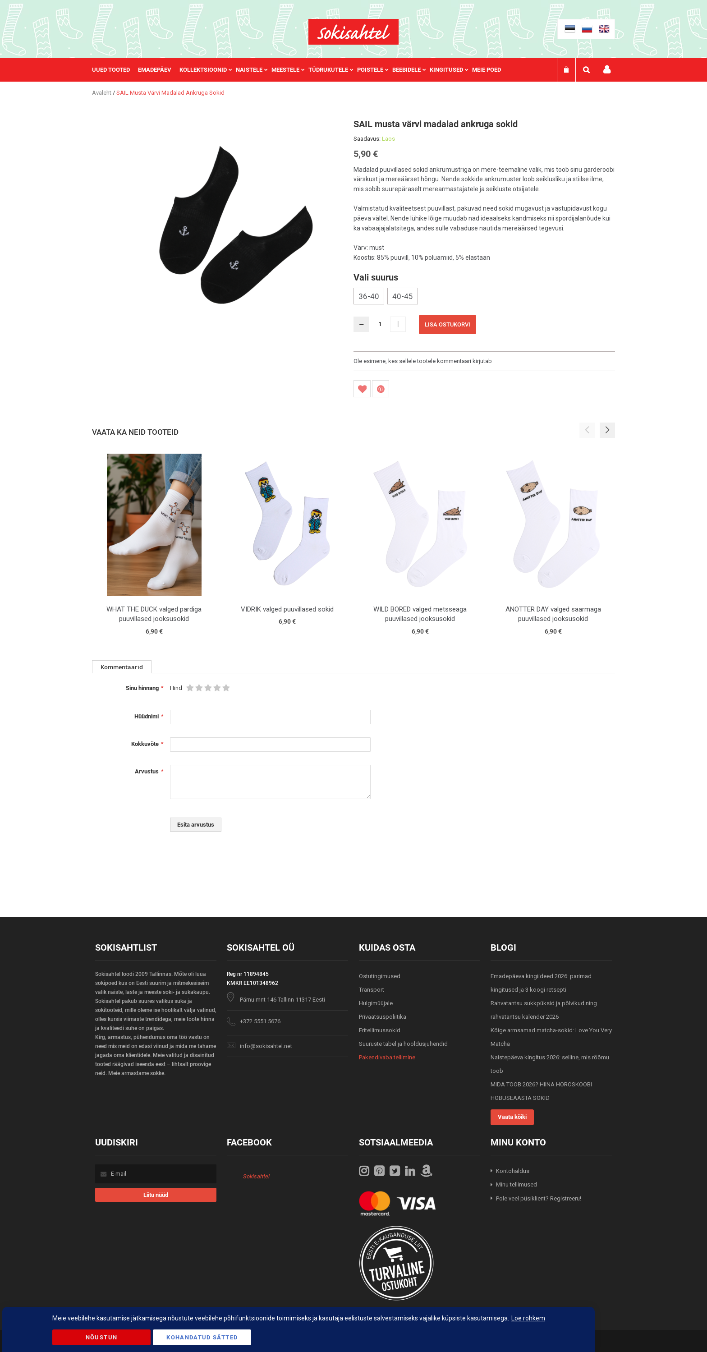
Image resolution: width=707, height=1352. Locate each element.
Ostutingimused (379, 976)
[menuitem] (115, 70)
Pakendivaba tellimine (387, 1057)
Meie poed (486, 69)
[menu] (301, 70)
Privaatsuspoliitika (382, 1016)
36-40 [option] (368, 296)
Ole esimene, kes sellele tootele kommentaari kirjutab (423, 361)
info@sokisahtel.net (266, 1046)
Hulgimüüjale (376, 1003)
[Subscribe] (155, 1195)
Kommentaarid (122, 667)
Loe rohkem (528, 1318)
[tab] (122, 666)
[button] (607, 430)
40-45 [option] (402, 296)
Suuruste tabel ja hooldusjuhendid (403, 1043)
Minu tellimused (516, 1184)
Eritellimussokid (379, 1030)
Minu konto (607, 69)
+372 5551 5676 (260, 1021)
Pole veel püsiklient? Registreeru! (538, 1198)
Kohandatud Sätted (202, 1337)
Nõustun (101, 1337)
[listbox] (484, 297)
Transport (371, 989)
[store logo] (353, 32)
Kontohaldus (512, 1171)
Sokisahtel (256, 1176)
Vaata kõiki (512, 1116)
